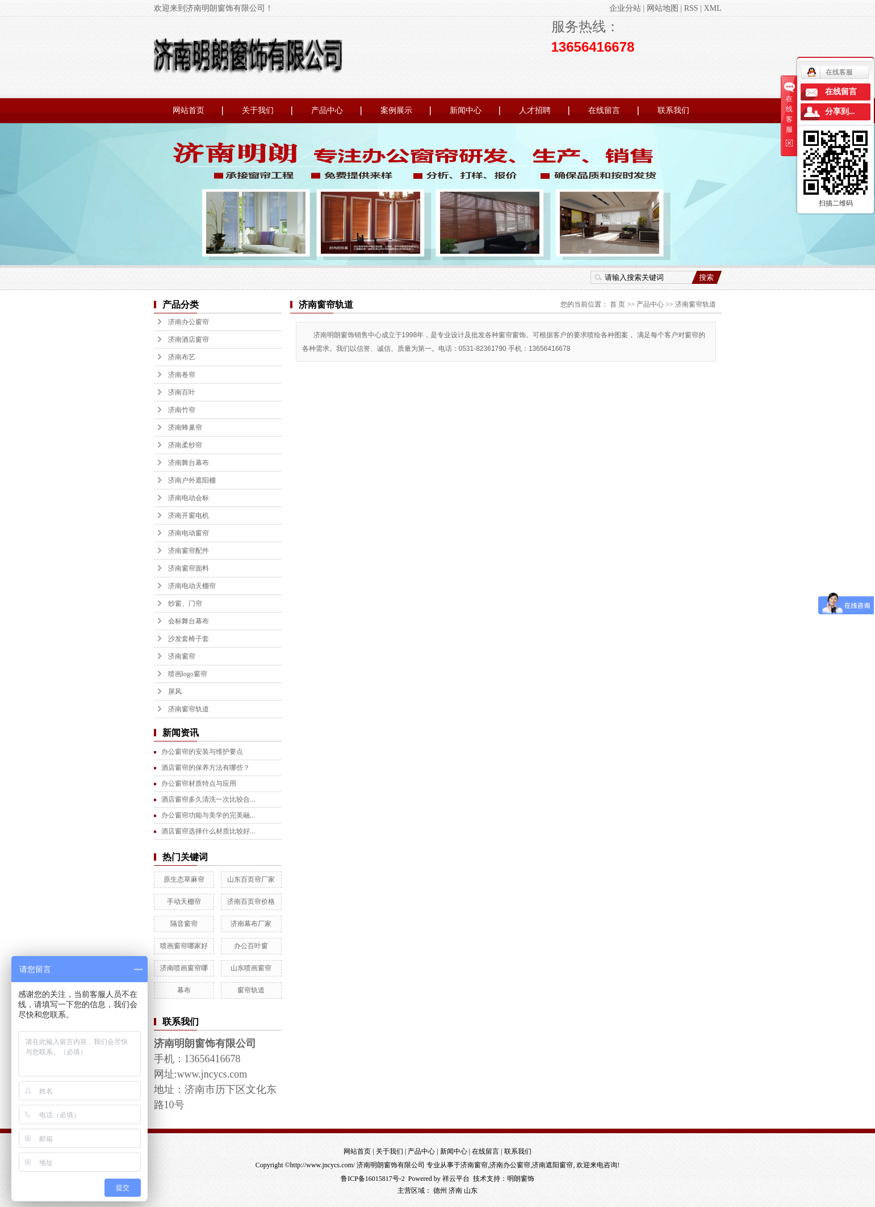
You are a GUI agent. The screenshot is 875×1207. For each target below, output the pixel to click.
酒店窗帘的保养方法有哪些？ (205, 768)
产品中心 (327, 110)
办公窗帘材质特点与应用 (198, 783)
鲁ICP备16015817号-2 (373, 1179)
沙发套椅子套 (188, 639)
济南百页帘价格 (251, 902)
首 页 (617, 304)
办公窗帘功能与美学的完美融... (208, 815)
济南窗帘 (181, 656)
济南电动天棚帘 (192, 586)
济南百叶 (181, 392)
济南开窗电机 (188, 515)
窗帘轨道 (251, 990)
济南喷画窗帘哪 (184, 968)
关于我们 (258, 110)
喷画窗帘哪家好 (184, 946)
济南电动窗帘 (188, 533)
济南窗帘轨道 (188, 709)
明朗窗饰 (520, 1179)
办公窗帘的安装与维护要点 (202, 752)
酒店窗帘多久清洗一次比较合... (208, 799)
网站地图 (663, 8)
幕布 (184, 990)
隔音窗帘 (184, 924)
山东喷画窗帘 (251, 968)
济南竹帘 (181, 410)
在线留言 (604, 110)
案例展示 (396, 110)
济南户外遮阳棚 (192, 480)
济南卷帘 (181, 375)
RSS (691, 8)
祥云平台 (456, 1179)
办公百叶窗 (251, 946)
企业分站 (625, 8)
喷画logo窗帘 (187, 674)
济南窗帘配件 (188, 551)
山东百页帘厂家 (251, 879)
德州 (440, 1191)
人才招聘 (535, 110)
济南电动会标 (188, 498)
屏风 (175, 691)
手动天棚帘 (184, 902)
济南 (455, 1191)
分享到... (840, 111)
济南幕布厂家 (251, 924)
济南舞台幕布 (188, 463)
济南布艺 (181, 357)
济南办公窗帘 (188, 322)
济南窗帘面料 (188, 568)
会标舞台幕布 (188, 621)
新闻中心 (466, 110)
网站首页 (188, 110)
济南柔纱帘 (185, 445)
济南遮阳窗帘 (552, 1165)
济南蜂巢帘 (185, 427)
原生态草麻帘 (184, 879)
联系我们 (673, 110)
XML (712, 8)
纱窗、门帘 (185, 603)
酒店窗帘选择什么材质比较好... (208, 831)
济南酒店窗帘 (188, 339)
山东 (471, 1191)
